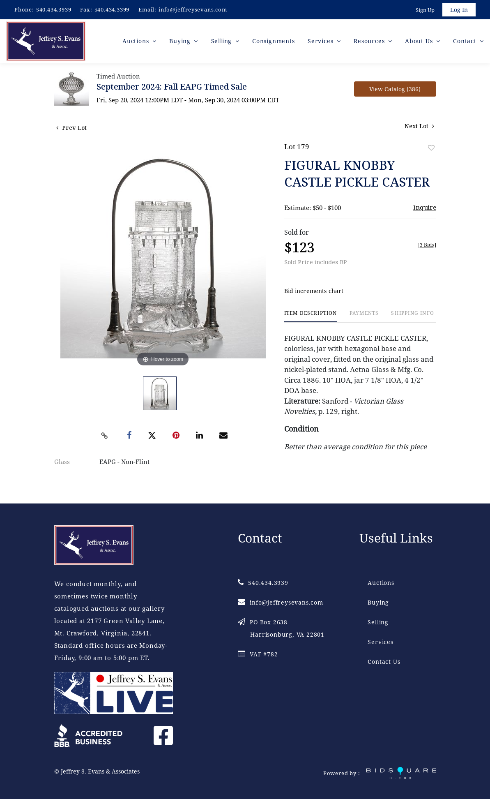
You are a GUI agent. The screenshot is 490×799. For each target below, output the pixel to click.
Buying (378, 602)
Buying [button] (181, 41)
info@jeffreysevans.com (193, 9)
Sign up (425, 10)
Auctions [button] (136, 41)
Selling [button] (222, 41)
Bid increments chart (314, 291)
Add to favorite (431, 147)
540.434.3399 (112, 9)
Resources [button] (370, 41)
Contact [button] (465, 41)
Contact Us (384, 661)
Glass (62, 461)
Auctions (381, 583)
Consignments (273, 41)
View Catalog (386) (395, 89)
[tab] (310, 316)
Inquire (424, 207)
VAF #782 (258, 654)
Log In (459, 10)
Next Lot (419, 125)
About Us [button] (420, 41)
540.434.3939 (53, 9)
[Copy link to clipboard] (104, 436)
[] (426, 244)
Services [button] (321, 41)
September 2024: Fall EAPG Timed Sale (172, 86)
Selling (378, 622)
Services (380, 642)
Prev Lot (71, 128)
